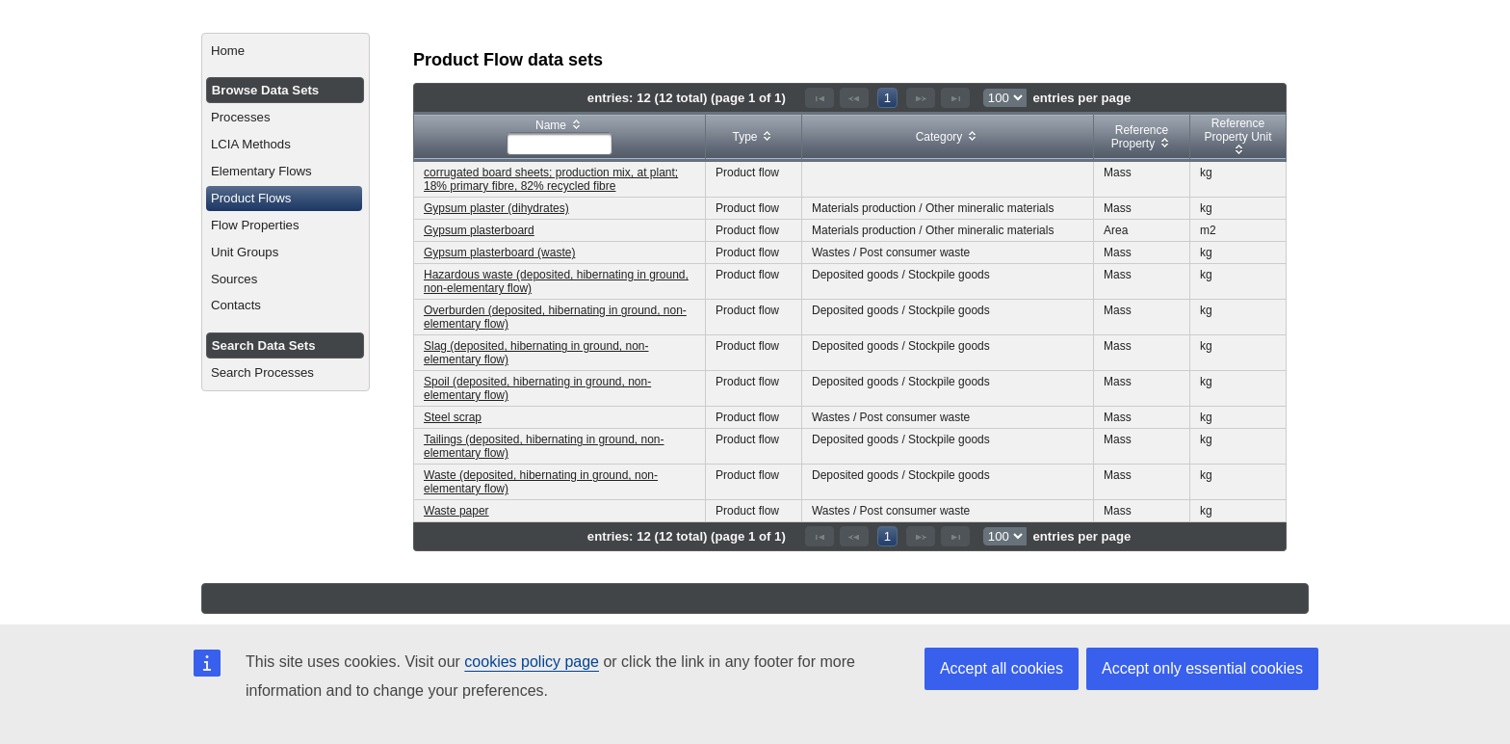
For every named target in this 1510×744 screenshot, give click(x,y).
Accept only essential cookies (1202, 668)
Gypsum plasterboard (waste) (499, 252)
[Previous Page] (854, 98)
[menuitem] (285, 51)
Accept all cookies (1001, 668)
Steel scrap (453, 417)
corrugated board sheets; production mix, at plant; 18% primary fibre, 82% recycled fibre (551, 179)
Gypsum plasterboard (479, 230)
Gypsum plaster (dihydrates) (496, 208)
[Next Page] (920, 98)
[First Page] (819, 98)
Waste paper (456, 511)
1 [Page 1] (887, 98)
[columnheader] (560, 137)
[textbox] (559, 143)
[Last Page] (955, 98)
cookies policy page (531, 661)
